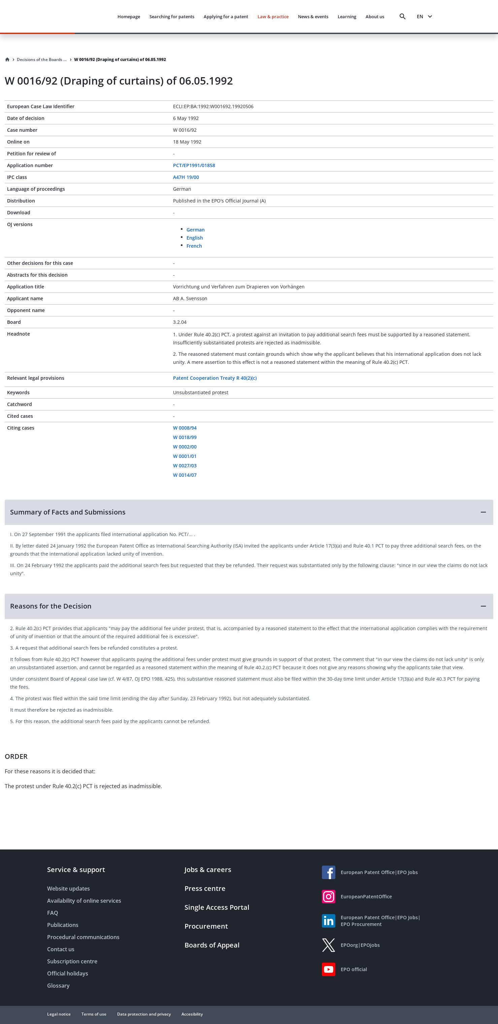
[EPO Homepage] (83, 16)
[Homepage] (7, 59)
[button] (249, 512)
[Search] (402, 16)
